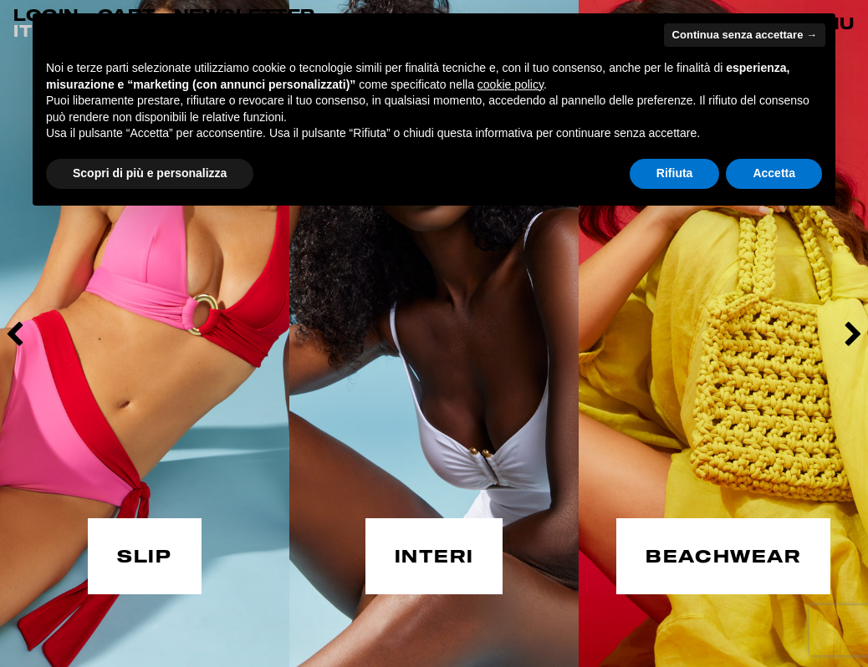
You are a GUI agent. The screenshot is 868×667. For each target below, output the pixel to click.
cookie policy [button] (510, 84)
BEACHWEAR (723, 554)
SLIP (144, 554)
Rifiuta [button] (674, 173)
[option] (144, 333)
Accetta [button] (774, 173)
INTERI (434, 554)
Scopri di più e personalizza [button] (150, 173)
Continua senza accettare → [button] (744, 34)
